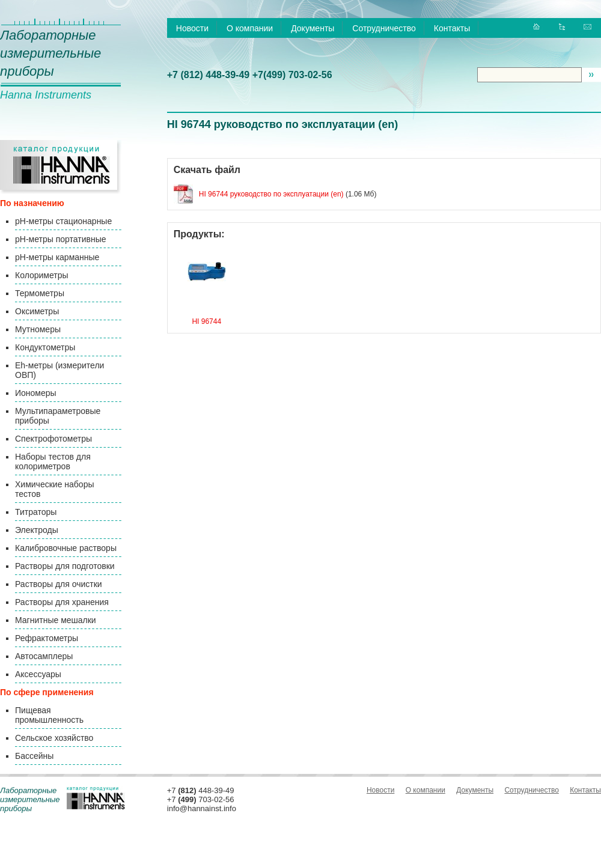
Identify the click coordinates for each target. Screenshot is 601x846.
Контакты (452, 28)
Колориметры (42, 275)
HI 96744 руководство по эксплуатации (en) (271, 194)
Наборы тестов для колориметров (53, 461)
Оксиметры (37, 311)
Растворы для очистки (58, 584)
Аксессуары (38, 674)
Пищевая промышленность (49, 715)
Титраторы (35, 512)
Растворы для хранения (62, 602)
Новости (192, 28)
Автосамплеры (44, 656)
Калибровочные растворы (66, 548)
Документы (312, 28)
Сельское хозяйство (54, 738)
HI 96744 (206, 321)
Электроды (36, 530)
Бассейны (34, 756)
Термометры (39, 293)
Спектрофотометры (53, 438)
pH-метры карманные (57, 257)
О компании (250, 28)
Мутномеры (38, 329)
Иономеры (35, 393)
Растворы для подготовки (65, 566)
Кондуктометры (45, 347)
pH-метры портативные (60, 239)
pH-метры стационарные (63, 221)
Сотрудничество (383, 28)
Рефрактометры (46, 638)
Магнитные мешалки (55, 620)
